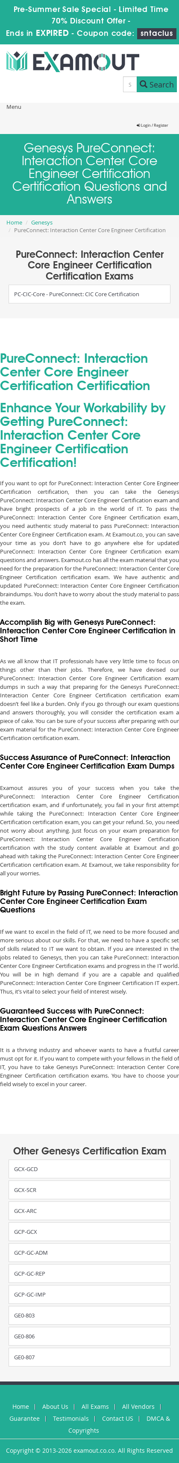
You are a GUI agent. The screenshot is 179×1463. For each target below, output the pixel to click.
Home (14, 222)
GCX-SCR (25, 1190)
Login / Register (152, 125)
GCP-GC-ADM (31, 1252)
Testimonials (71, 1418)
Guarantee (24, 1418)
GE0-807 (24, 1357)
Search (157, 84)
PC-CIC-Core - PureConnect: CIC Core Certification (76, 294)
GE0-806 (24, 1336)
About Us (55, 1406)
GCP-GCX (25, 1232)
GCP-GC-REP (29, 1273)
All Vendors (138, 1406)
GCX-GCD (26, 1169)
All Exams (95, 1406)
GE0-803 (24, 1315)
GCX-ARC (25, 1211)
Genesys (42, 222)
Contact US (117, 1418)
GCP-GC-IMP (30, 1294)
